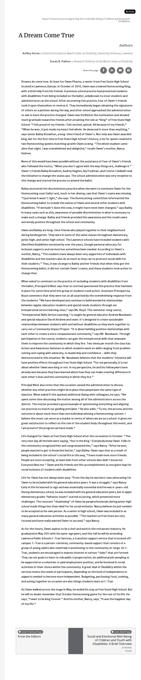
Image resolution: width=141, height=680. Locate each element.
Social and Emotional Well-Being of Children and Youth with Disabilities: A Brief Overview (108, 641)
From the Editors (42, 634)
